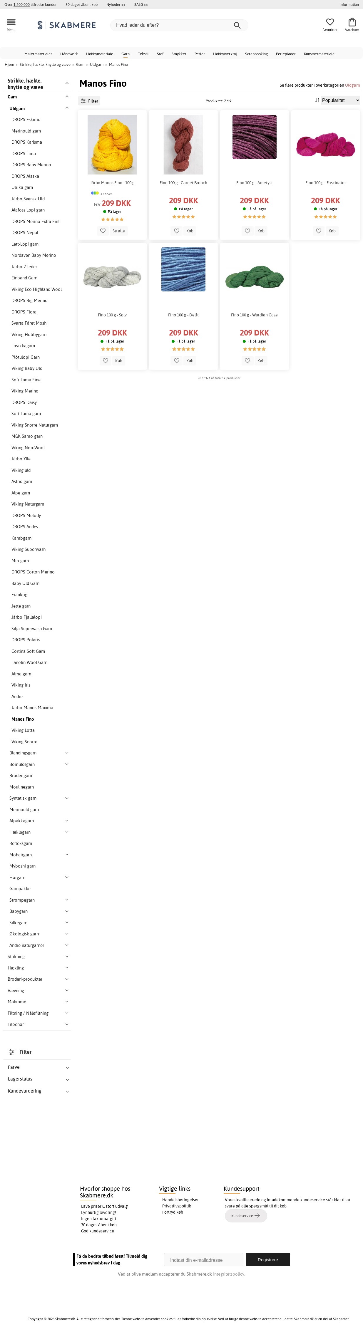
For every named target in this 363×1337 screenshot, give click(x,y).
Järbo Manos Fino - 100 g (112, 182)
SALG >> (141, 4)
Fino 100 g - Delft (183, 315)
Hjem (9, 64)
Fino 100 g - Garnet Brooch (183, 182)
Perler (200, 53)
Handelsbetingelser (180, 1199)
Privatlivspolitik (176, 1206)
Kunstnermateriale (319, 53)
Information (349, 4)
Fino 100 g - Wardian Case (254, 315)
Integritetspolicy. (229, 1274)
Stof (160, 53)
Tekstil (143, 53)
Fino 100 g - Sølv (112, 315)
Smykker (179, 53)
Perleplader (286, 53)
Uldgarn (352, 85)
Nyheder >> (116, 4)
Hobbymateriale (99, 53)
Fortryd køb (172, 1212)
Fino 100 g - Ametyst (254, 182)
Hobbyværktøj (225, 53)
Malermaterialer (38, 53)
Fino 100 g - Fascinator (325, 182)
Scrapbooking (256, 53)
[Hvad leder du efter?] (179, 25)
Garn (125, 53)
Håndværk (69, 53)
